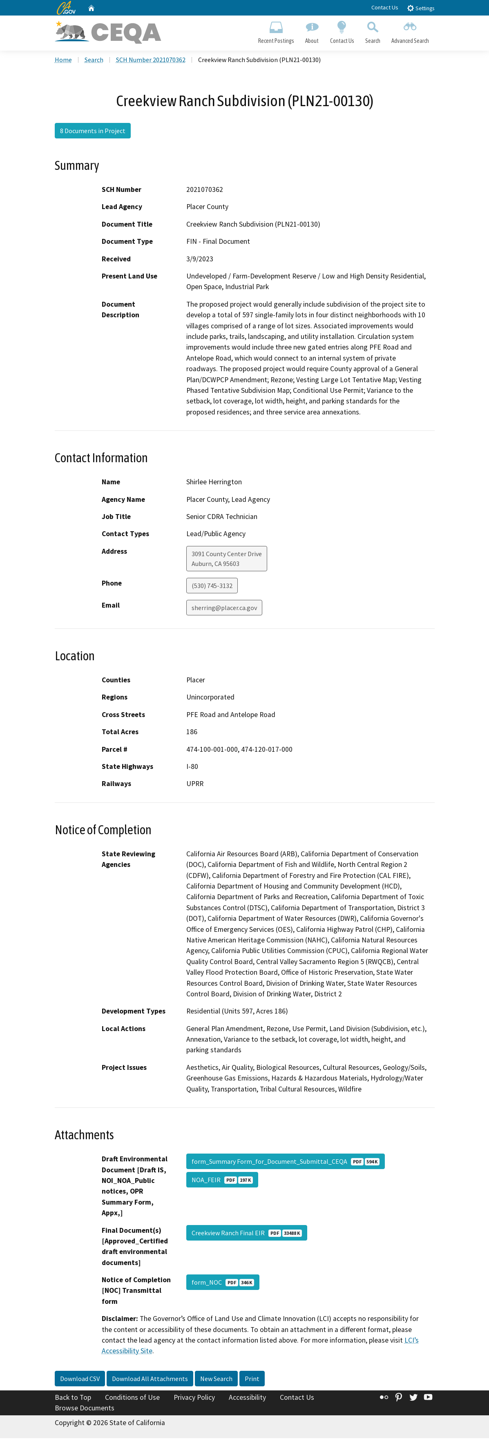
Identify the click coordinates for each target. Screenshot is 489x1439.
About (312, 31)
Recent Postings (276, 31)
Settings (420, 8)
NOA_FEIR (222, 1181)
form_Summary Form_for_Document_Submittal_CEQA (286, 1162)
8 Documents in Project (92, 132)
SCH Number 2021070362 (150, 61)
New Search (216, 1380)
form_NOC (223, 1283)
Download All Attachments (150, 1380)
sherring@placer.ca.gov (224, 609)
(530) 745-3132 (212, 587)
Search (372, 31)
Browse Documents (84, 1408)
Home (63, 61)
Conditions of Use (132, 1398)
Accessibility (247, 1398)
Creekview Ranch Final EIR (247, 1234)
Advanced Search (410, 31)
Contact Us (384, 7)
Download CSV (80, 1380)
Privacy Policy (194, 1398)
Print (252, 1380)
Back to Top (73, 1398)
